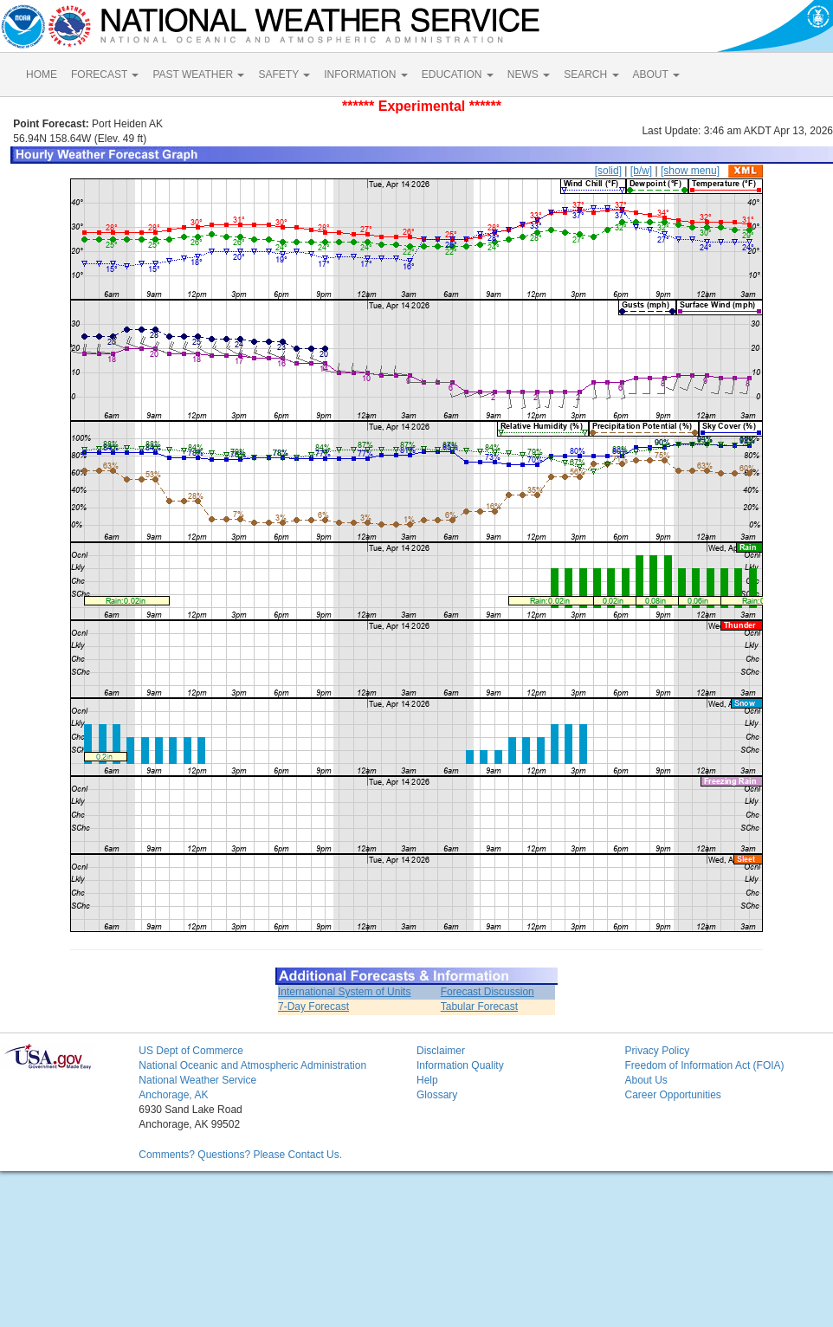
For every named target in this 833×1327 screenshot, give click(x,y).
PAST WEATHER (198, 74)
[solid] (608, 171)
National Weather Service (197, 1080)
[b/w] (641, 171)
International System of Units (344, 992)
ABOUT (656, 74)
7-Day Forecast (313, 1006)
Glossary (436, 1095)
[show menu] (690, 171)
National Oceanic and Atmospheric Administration (252, 1065)
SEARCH (591, 74)
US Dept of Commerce (191, 1051)
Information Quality (460, 1065)
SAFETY (284, 74)
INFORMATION (365, 74)
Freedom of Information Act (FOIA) (704, 1065)
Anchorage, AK (173, 1095)
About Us (645, 1080)
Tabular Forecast (479, 1006)
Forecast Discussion (487, 992)
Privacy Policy (656, 1051)
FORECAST (105, 74)
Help (427, 1080)
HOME (41, 74)
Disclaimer (440, 1051)
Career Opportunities (672, 1095)
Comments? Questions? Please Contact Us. (240, 1155)
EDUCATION (458, 74)
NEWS (528, 74)
